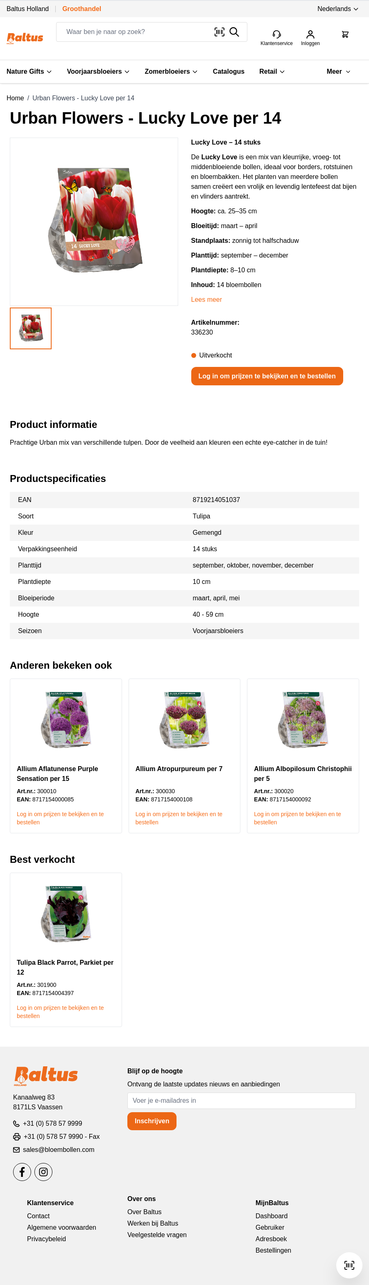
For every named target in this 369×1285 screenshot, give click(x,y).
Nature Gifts (29, 71)
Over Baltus (144, 1211)
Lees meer (206, 299)
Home (15, 98)
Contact (38, 1216)
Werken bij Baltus (152, 1223)
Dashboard (272, 1216)
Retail (272, 71)
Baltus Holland (28, 8)
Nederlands (338, 8)
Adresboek (271, 1238)
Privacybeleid (46, 1238)
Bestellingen (273, 1250)
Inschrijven (152, 1121)
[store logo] (25, 38)
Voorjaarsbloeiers (98, 71)
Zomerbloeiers (171, 71)
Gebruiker (270, 1227)
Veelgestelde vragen (157, 1234)
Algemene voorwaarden (61, 1227)
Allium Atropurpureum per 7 (179, 768)
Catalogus (228, 71)
